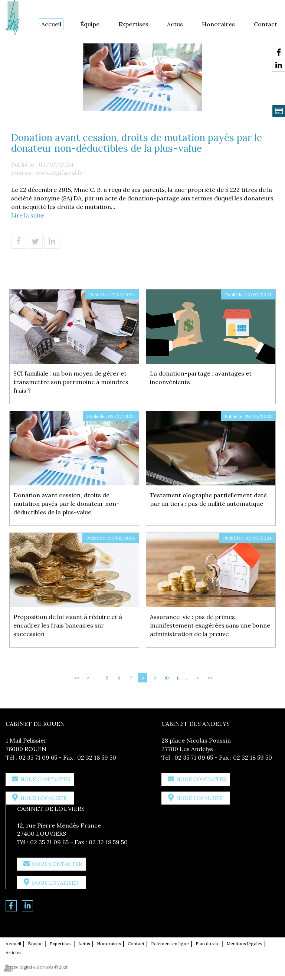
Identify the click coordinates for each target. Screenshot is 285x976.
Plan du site (208, 943)
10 (166, 678)
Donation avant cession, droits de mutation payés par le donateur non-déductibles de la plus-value (66, 503)
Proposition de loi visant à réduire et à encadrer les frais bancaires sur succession (67, 625)
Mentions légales (244, 943)
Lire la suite (27, 215)
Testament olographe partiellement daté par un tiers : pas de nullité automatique (208, 499)
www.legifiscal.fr (59, 172)
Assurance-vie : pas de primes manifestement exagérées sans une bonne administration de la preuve (210, 625)
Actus (175, 24)
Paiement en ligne (170, 943)
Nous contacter (45, 779)
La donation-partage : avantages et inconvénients (201, 378)
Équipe (89, 24)
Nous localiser (43, 798)
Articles (14, 952)
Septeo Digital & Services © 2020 (37, 967)
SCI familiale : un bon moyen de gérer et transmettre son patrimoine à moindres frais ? (70, 382)
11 (178, 678)
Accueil (51, 24)
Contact (265, 24)
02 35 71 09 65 (38, 757)
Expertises (133, 24)
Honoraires (218, 24)
